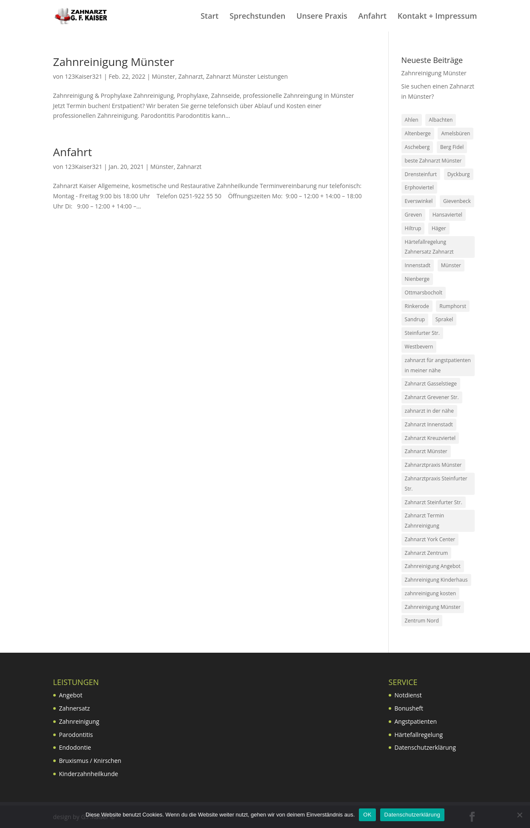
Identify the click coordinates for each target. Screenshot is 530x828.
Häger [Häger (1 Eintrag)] (439, 228)
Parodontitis (76, 735)
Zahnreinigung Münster (114, 61)
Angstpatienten (416, 721)
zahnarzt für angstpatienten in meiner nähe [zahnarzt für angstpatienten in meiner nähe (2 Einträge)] (438, 365)
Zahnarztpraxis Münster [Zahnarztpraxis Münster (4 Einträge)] (433, 464)
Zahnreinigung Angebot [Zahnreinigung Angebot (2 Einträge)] (433, 566)
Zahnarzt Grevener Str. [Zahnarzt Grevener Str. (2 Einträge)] (432, 397)
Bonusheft (409, 708)
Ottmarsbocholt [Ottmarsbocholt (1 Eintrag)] (423, 292)
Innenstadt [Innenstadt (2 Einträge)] (417, 265)
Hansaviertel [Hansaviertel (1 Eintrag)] (447, 214)
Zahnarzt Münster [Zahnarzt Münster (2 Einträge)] (426, 451)
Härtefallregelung (419, 735)
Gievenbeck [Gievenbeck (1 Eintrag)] (457, 201)
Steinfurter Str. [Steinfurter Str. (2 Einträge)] (422, 333)
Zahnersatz (74, 708)
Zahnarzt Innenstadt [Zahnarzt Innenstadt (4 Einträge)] (429, 424)
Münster (163, 76)
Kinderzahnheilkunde (88, 774)
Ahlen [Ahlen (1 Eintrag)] (411, 119)
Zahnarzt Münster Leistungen (247, 76)
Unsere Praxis (321, 17)
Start (209, 17)
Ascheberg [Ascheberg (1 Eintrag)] (417, 147)
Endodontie (75, 747)
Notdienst (408, 695)
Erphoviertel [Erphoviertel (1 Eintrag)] (419, 187)
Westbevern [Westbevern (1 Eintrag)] (419, 346)
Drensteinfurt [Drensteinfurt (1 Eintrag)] (421, 174)
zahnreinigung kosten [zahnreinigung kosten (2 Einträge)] (430, 593)
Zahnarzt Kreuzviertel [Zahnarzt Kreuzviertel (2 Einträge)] (430, 438)
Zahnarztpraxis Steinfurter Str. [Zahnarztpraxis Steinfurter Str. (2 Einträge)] (436, 483)
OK (367, 814)
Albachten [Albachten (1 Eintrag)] (441, 119)
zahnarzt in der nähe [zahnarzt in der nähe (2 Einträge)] (429, 410)
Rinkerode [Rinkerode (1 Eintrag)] (417, 306)
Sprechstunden (257, 17)
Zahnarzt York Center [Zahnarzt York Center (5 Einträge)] (430, 539)
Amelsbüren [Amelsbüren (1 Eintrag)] (455, 133)
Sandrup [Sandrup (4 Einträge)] (415, 319)
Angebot (71, 695)
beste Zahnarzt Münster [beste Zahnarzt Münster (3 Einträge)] (433, 160)
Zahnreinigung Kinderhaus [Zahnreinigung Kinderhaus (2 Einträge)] (436, 579)
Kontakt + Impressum (437, 17)
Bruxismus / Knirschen (90, 761)
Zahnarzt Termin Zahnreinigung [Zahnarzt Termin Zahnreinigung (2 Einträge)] (424, 520)
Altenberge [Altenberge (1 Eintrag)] (418, 133)
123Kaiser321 (83, 76)
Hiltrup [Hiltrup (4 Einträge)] (413, 228)
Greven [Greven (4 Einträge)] (413, 214)
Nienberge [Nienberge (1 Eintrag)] (417, 279)
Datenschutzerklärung (425, 747)
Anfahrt (372, 17)
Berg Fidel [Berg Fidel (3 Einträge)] (452, 147)
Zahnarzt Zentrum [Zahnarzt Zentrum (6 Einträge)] (426, 553)
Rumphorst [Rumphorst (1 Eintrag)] (452, 306)
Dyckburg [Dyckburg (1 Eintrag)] (458, 174)
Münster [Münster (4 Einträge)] (451, 265)
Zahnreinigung (79, 721)
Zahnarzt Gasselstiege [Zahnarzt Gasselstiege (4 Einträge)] (431, 383)
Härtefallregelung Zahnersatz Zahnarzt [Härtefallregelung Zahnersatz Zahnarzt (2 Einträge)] (429, 247)
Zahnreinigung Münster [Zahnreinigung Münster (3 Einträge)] (433, 607)
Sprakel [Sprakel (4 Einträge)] (444, 319)
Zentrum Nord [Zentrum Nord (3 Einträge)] (422, 620)
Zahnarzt (190, 76)
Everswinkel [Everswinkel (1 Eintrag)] (419, 201)
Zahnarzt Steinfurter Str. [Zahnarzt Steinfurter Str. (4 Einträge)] (433, 502)
